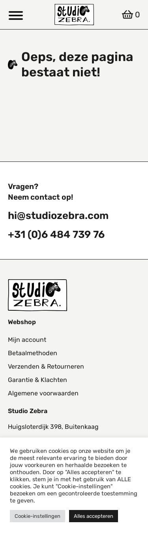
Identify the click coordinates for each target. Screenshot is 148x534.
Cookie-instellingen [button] (37, 516)
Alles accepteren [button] (93, 516)
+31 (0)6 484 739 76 (56, 234)
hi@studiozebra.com (58, 215)
